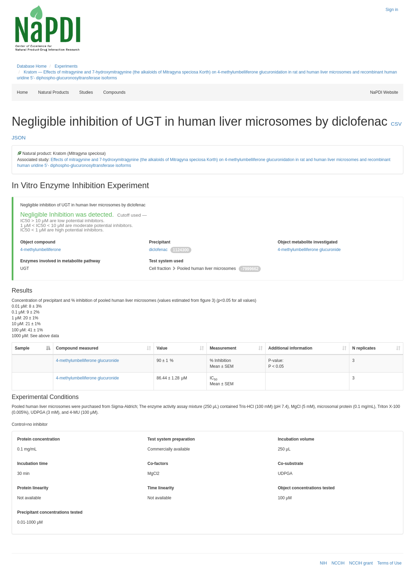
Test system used (166, 261)
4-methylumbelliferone (40, 249)
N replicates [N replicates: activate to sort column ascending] (363, 348)
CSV (396, 124)
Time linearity (160, 488)
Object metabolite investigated (307, 242)
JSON (19, 137)
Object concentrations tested (306, 488)
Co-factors (157, 463)
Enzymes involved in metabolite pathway (60, 261)
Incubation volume (296, 439)
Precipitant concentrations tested (49, 512)
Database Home (32, 66)
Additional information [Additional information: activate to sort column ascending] (290, 348)
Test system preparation (171, 439)
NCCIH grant (361, 563)
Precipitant (159, 242)
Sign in (391, 9)
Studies (86, 92)
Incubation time (32, 463)
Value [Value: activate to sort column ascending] (162, 348)
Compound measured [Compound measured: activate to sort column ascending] (77, 348)
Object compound (37, 242)
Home (22, 92)
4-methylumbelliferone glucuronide (309, 249)
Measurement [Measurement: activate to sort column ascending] (223, 348)
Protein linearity (32, 488)
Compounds (114, 92)
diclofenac (158, 249)
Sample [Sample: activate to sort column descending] (22, 348)
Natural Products (53, 92)
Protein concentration (38, 439)
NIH (323, 563)
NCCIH (338, 563)
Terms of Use (389, 563)
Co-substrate (290, 463)
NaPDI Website (384, 92)
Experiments (66, 66)
